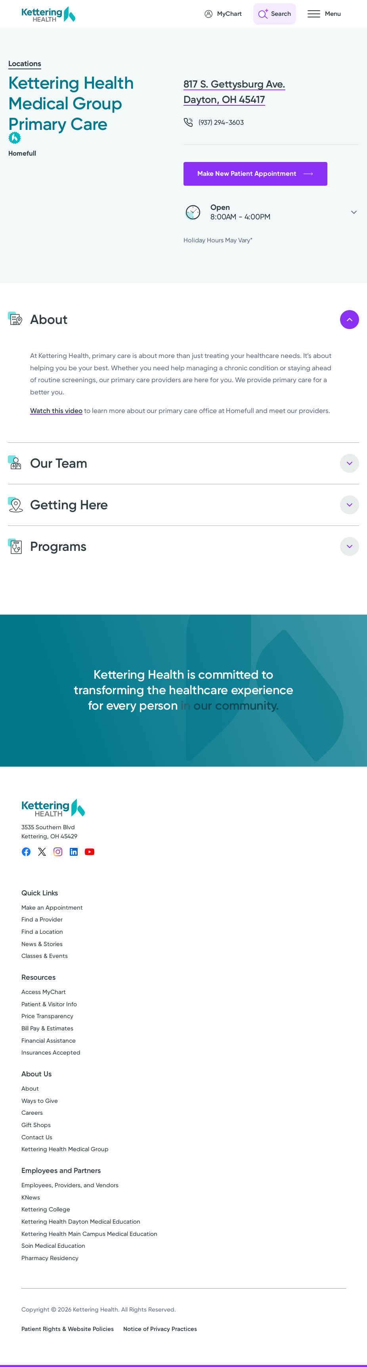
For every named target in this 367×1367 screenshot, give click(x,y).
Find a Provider (42, 919)
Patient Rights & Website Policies (67, 1329)
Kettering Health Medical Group (65, 1149)
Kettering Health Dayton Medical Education (80, 1221)
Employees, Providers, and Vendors (70, 1185)
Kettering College (45, 1209)
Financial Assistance (48, 1040)
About (30, 1088)
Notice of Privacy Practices (160, 1329)
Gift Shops (36, 1125)
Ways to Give (39, 1100)
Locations (24, 63)
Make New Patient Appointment (255, 173)
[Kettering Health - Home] (48, 13)
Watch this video (56, 411)
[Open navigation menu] (324, 14)
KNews (30, 1197)
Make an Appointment (52, 907)
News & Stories (42, 944)
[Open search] (274, 14)
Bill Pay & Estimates (47, 1028)
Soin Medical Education (53, 1245)
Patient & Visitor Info (49, 1004)
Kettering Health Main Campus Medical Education (89, 1234)
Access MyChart (43, 992)
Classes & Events (44, 956)
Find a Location (42, 931)
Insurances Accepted (50, 1052)
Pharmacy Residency (49, 1258)
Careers (32, 1112)
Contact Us (36, 1137)
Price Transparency (47, 1016)
